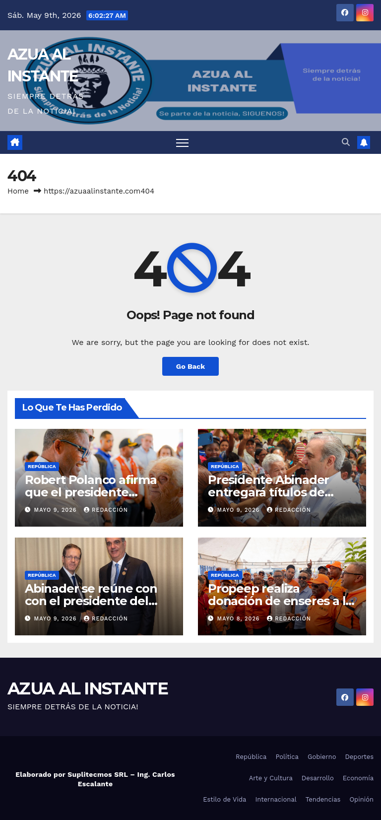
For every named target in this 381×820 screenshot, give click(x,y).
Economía (358, 778)
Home (18, 191)
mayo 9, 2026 (56, 510)
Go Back (190, 366)
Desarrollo (318, 778)
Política (287, 756)
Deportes (359, 756)
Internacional (275, 799)
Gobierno (322, 756)
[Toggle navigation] (182, 142)
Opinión (361, 799)
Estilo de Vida (224, 799)
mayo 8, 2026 (239, 618)
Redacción (106, 510)
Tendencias (323, 799)
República (42, 466)
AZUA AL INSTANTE (87, 688)
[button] (346, 142)
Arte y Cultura (271, 778)
